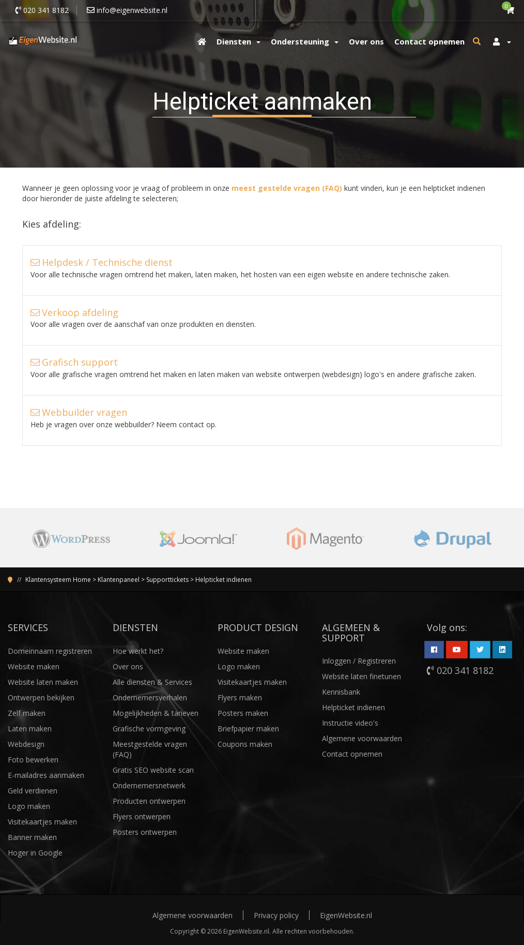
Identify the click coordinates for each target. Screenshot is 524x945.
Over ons (128, 666)
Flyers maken (240, 697)
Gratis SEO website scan (153, 770)
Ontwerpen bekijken (41, 697)
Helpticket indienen (223, 579)
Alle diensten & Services (152, 682)
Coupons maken (245, 744)
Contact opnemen (352, 754)
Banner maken (32, 837)
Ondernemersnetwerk (149, 785)
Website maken (33, 666)
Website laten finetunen (361, 676)
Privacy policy (276, 915)
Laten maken (30, 728)
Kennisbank (341, 692)
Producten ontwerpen (149, 801)
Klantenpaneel (119, 579)
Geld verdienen (32, 791)
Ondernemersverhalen (150, 697)
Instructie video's (350, 723)
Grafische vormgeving (149, 728)
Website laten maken (43, 682)
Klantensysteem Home (58, 579)
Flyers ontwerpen (142, 816)
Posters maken (243, 713)
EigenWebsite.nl (346, 915)
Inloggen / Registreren (359, 661)
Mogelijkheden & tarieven (155, 713)
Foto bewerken (33, 759)
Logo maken (29, 806)
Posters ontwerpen (145, 832)
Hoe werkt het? (138, 651)
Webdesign (26, 744)
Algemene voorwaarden (362, 738)
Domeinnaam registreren (50, 651)
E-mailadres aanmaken (46, 775)
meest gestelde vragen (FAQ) (287, 188)
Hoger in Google (35, 853)
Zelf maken (26, 713)
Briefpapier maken (248, 728)
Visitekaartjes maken (42, 822)
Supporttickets (167, 579)
